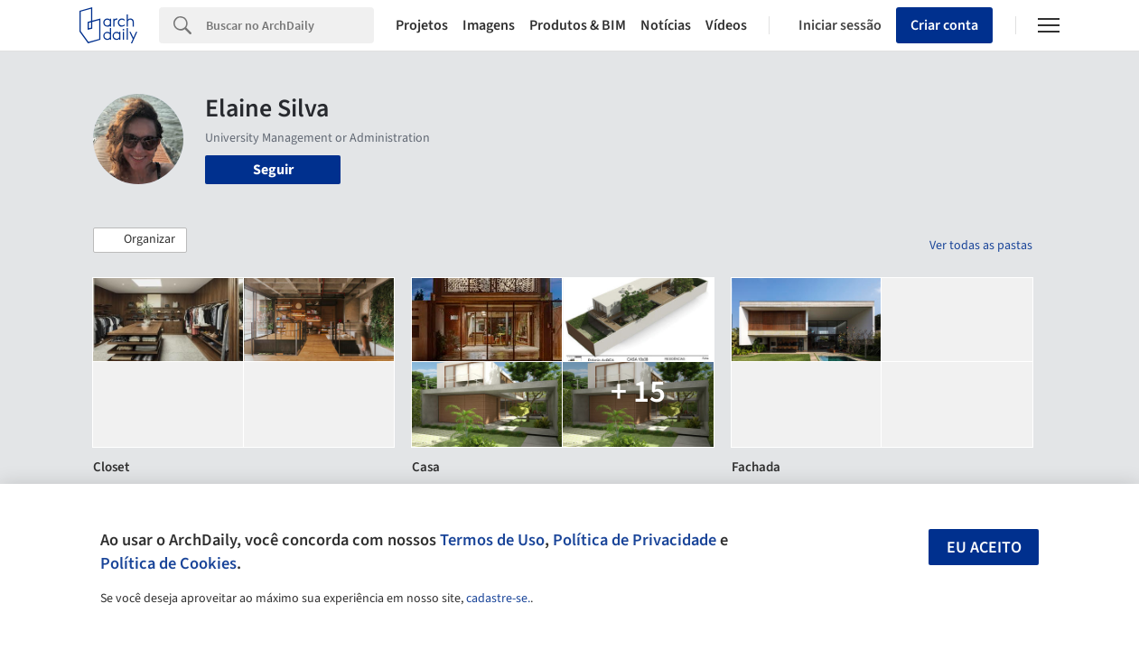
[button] (140, 240)
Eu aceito (984, 547)
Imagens (488, 25)
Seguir (273, 170)
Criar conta (944, 25)
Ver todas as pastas (980, 245)
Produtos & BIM (577, 25)
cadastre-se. (498, 599)
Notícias (665, 25)
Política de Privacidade (634, 540)
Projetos (422, 25)
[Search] (290, 25)
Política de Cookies (168, 563)
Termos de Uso (492, 540)
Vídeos (726, 25)
